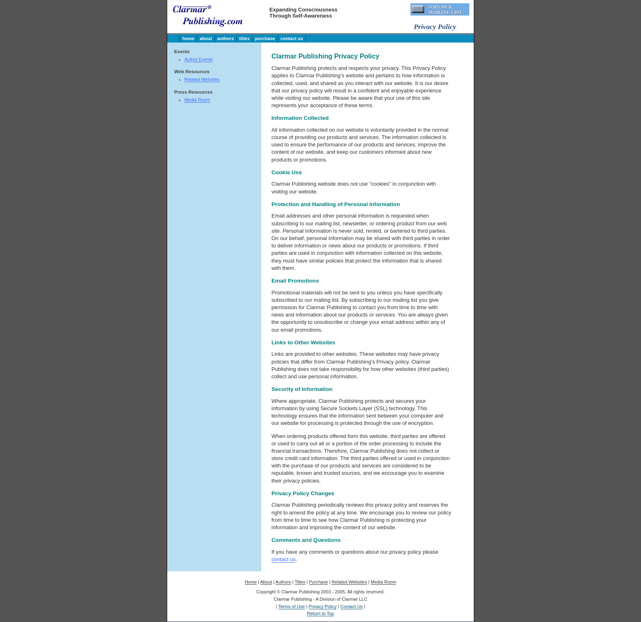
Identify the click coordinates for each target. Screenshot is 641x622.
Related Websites (202, 79)
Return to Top (320, 613)
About (205, 38)
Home (188, 38)
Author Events (198, 59)
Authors (225, 38)
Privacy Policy (323, 606)
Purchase (265, 38)
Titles (244, 38)
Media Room (197, 99)
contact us (283, 559)
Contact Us (291, 38)
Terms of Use (291, 606)
